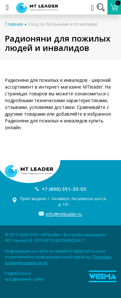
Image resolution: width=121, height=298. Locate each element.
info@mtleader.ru (64, 214)
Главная (14, 24)
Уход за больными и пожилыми (62, 24)
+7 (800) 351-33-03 (64, 189)
